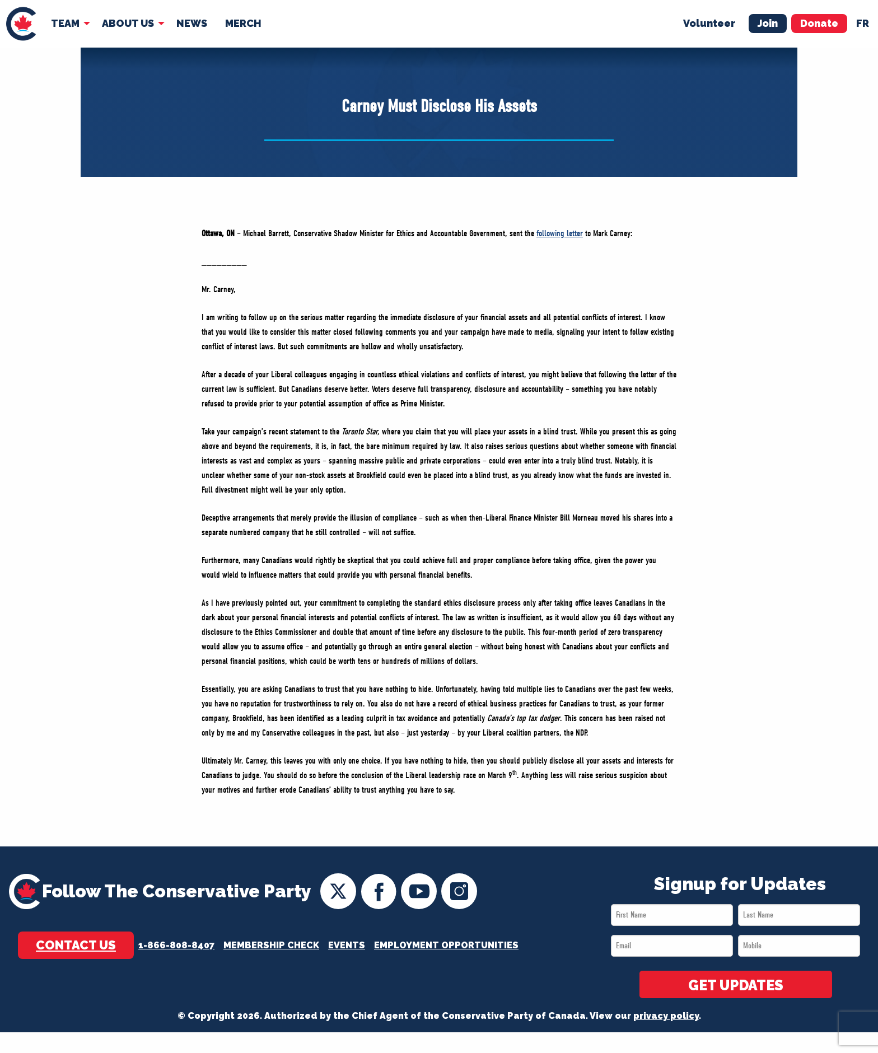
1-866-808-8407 (176, 945)
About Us (128, 23)
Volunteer (709, 23)
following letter (559, 233)
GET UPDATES (735, 985)
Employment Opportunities (446, 945)
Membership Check (271, 945)
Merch (243, 23)
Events (346, 945)
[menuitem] (21, 24)
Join (768, 23)
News (191, 23)
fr (862, 23)
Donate (819, 23)
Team (65, 23)
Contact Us (76, 945)
